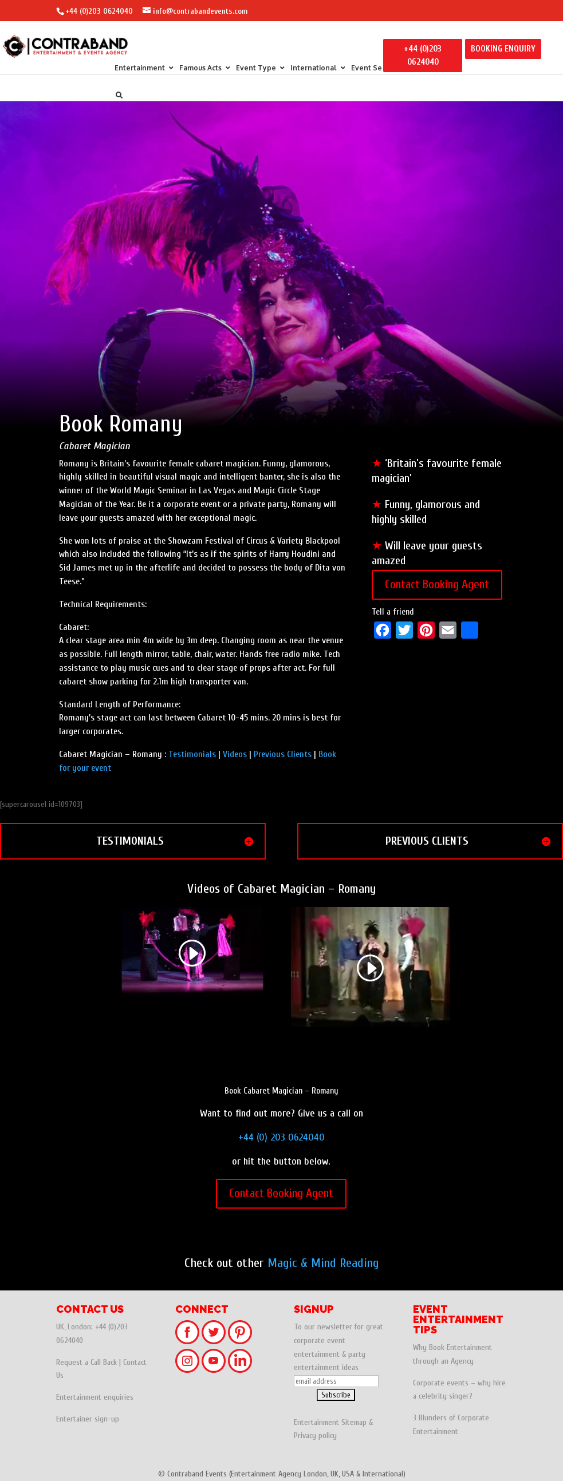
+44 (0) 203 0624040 (281, 1137)
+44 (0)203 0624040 (99, 11)
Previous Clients (283, 754)
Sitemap (354, 1422)
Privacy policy (315, 1435)
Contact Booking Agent (437, 584)
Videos (235, 754)
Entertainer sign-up (87, 1419)
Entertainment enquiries (94, 1397)
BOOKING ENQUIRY (503, 49)
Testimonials (192, 754)
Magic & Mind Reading (323, 1263)
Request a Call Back (86, 1362)
